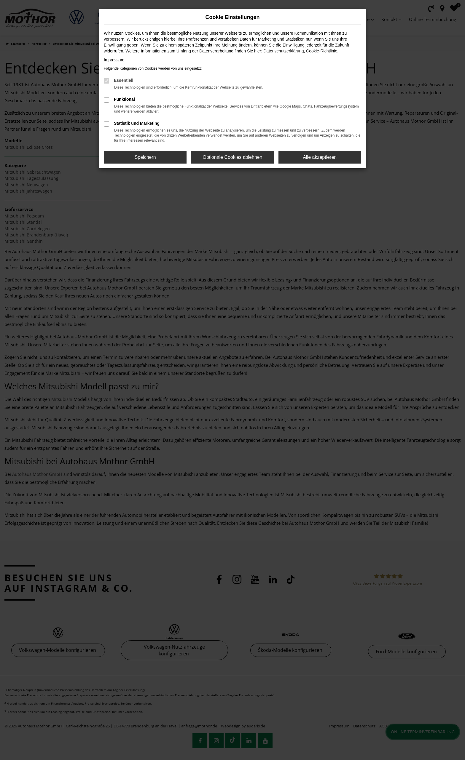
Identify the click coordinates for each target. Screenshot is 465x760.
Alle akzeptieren (320, 157)
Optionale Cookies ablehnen (232, 157)
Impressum (114, 59)
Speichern (145, 157)
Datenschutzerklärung (283, 51)
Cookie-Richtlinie (321, 51)
